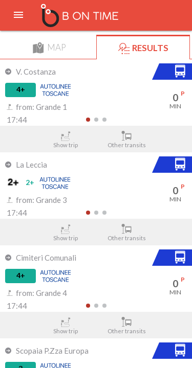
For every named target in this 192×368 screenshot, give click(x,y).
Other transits (126, 139)
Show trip (65, 139)
